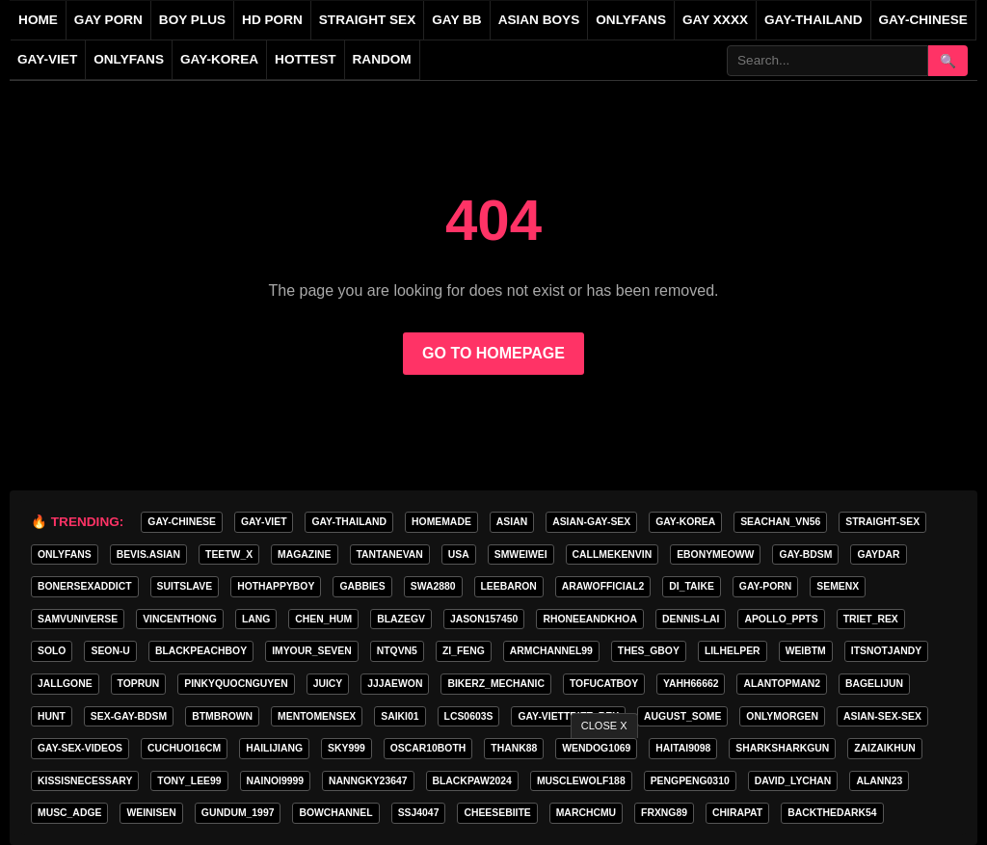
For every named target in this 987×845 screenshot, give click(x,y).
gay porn (108, 20)
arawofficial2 (603, 586)
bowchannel (335, 812)
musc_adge (69, 812)
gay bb (456, 20)
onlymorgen (782, 716)
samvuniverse (78, 619)
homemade (441, 521)
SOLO (52, 651)
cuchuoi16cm (184, 748)
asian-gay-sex (591, 521)
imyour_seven (312, 651)
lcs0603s (469, 716)
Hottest (305, 59)
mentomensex (317, 716)
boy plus (192, 20)
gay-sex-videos (80, 748)
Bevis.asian (148, 554)
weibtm (806, 651)
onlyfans (631, 20)
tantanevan (390, 554)
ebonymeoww (715, 554)
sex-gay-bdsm (129, 716)
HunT (52, 716)
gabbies (362, 586)
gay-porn (765, 586)
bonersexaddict (85, 586)
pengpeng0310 (690, 781)
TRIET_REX (870, 619)
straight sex (367, 20)
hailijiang (274, 748)
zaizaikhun (885, 748)
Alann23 (879, 781)
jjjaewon (394, 683)
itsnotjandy (886, 651)
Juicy (328, 683)
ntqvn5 (397, 651)
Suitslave (185, 586)
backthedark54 (831, 812)
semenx (837, 586)
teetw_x (229, 554)
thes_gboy (649, 651)
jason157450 (484, 619)
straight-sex (882, 521)
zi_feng (463, 651)
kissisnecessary (85, 781)
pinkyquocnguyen (235, 683)
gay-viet (47, 59)
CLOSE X (604, 725)
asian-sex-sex (882, 716)
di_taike (691, 586)
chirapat (737, 812)
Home (38, 20)
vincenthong (180, 619)
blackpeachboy (201, 651)
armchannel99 (551, 651)
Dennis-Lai (690, 619)
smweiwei (520, 554)
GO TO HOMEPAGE (493, 353)
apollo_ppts (780, 619)
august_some (682, 716)
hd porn (272, 20)
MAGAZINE (304, 554)
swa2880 (433, 586)
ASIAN (511, 521)
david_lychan (793, 781)
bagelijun (874, 683)
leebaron (509, 586)
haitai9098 (682, 748)
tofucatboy (604, 683)
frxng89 (664, 812)
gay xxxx (715, 20)
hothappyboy (275, 586)
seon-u (110, 651)
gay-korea (219, 59)
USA (458, 554)
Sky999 (346, 748)
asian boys (539, 20)
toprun (139, 683)
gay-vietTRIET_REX (568, 716)
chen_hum (323, 619)
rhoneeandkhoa (590, 619)
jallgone (65, 683)
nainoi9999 (275, 781)
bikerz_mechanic (495, 683)
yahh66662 (690, 683)
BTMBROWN (222, 716)
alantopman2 (781, 683)
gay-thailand (813, 20)
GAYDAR (878, 554)
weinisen (150, 812)
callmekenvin (613, 554)
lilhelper (732, 651)
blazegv (401, 619)
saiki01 (399, 716)
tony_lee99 (189, 781)
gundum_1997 (238, 812)
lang (256, 619)
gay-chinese (923, 20)
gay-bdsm (805, 554)
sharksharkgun (782, 748)
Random (382, 59)
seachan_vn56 (780, 521)
